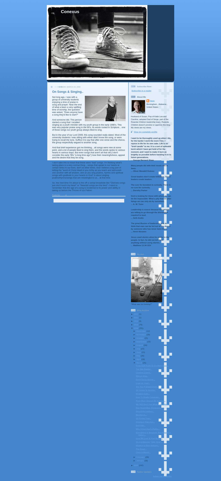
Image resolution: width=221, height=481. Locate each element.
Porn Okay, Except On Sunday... (150, 401)
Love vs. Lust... (143, 383)
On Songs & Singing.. (146, 390)
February (140, 457)
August (140, 345)
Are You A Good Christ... (147, 387)
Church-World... (143, 452)
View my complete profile (145, 132)
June (139, 352)
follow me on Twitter (162, 476)
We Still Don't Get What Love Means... (153, 404)
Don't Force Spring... (145, 379)
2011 (136, 321)
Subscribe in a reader (141, 91)
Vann (152, 101)
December (141, 331)
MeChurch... (141, 415)
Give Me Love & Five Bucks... (149, 438)
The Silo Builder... (144, 369)
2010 (136, 325)
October (140, 338)
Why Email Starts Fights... (148, 429)
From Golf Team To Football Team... (152, 366)
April (138, 359)
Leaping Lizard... (143, 372)
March (139, 363)
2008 (136, 465)
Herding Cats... (143, 394)
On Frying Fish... (143, 418)
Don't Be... (140, 425)
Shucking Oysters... (145, 411)
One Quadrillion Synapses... (149, 408)
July (138, 349)
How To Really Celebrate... (148, 397)
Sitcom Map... (142, 376)
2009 (136, 328)
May (138, 356)
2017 (136, 314)
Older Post (118, 206)
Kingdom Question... (145, 422)
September (141, 341)
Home (89, 206)
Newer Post (59, 206)
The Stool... (141, 449)
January (140, 460)
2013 (136, 317)
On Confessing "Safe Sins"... (149, 442)
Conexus (70, 11)
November (141, 334)
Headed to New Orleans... (147, 445)
